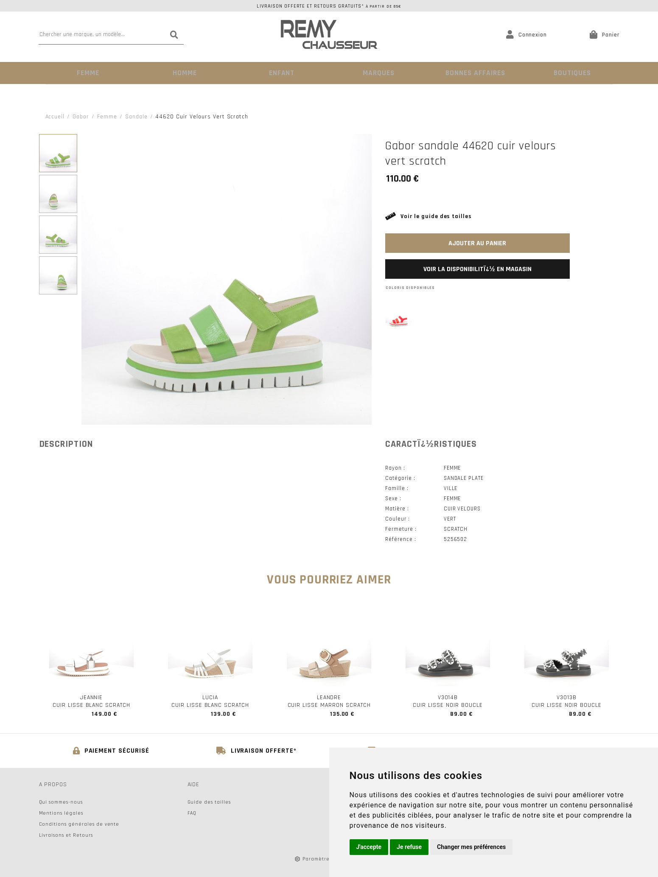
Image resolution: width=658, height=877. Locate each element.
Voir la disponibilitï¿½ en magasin (477, 268)
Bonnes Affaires (474, 72)
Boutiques (571, 72)
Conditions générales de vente (79, 824)
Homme (184, 72)
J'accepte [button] (369, 846)
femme (107, 116)
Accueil (55, 116)
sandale (136, 116)
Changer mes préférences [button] (471, 846)
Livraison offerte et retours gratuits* (329, 6)
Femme (87, 72)
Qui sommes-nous (61, 802)
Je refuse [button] (409, 846)
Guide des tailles (209, 802)
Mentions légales (61, 813)
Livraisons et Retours (66, 835)
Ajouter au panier (477, 242)
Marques (377, 72)
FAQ (192, 813)
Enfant (281, 72)
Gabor (81, 116)
